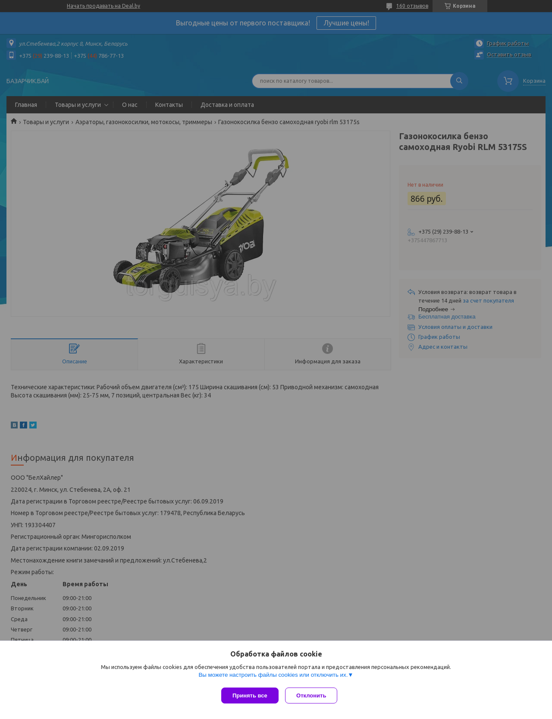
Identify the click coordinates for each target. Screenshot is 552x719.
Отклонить (313, 695)
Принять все (249, 695)
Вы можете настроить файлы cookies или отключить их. (273, 676)
